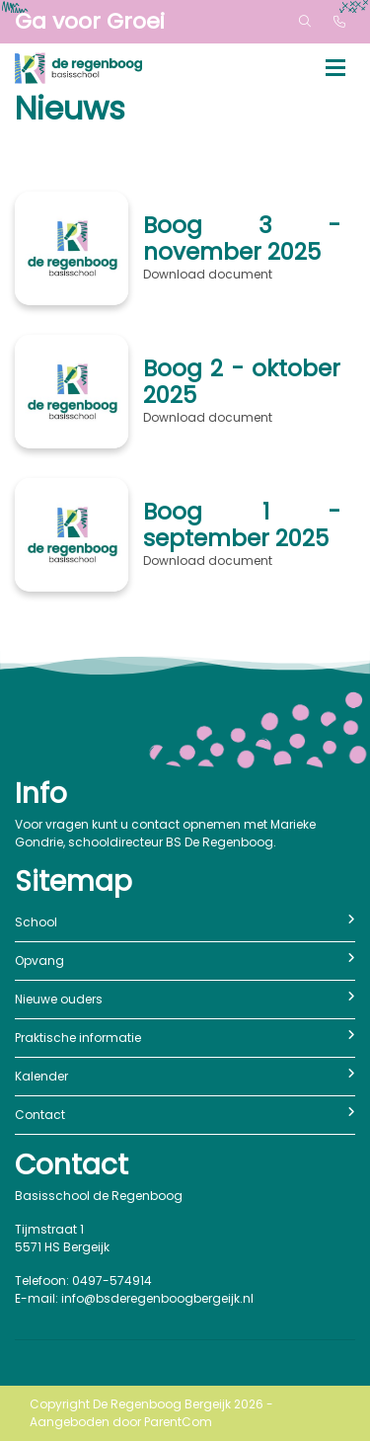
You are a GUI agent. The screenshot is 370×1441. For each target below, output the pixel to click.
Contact (185, 1114)
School (185, 922)
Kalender (185, 1076)
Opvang (185, 960)
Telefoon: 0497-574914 (83, 1280)
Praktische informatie (185, 1037)
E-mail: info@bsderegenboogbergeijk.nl (134, 1298)
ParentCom (178, 1421)
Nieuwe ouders (185, 999)
